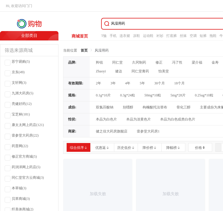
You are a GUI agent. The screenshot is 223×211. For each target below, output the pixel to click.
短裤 (203, 36)
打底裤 (171, 36)
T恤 (104, 36)
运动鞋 (148, 36)
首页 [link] (84, 50)
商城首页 (80, 36)
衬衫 (159, 36)
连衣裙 (125, 36)
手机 (113, 36)
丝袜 (183, 36)
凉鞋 (136, 36)
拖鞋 (213, 36)
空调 (193, 36)
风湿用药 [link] (102, 50)
